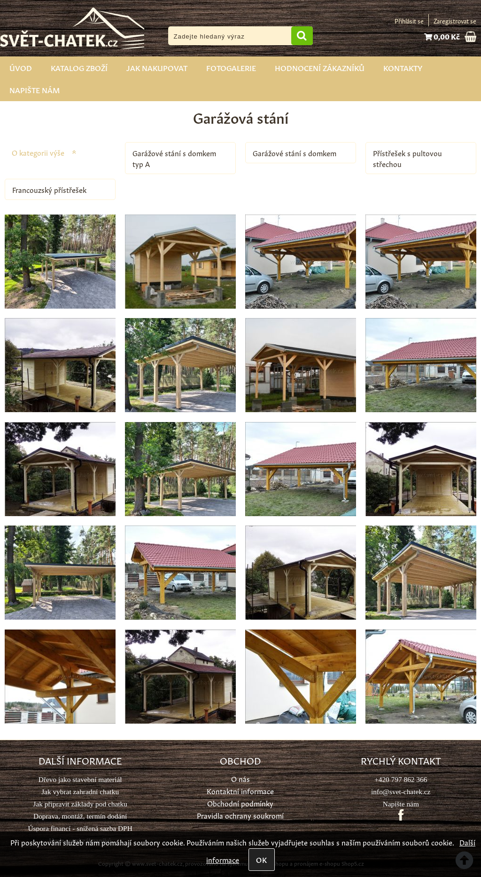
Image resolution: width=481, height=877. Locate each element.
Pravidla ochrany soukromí (240, 815)
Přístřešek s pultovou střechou (407, 158)
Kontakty (402, 67)
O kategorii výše (38, 152)
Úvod (20, 67)
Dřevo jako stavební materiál (80, 779)
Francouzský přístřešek (49, 189)
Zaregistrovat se (455, 20)
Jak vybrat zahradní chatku (80, 792)
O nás (240, 778)
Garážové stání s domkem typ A (174, 158)
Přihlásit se (409, 20)
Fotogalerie (231, 67)
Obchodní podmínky (240, 803)
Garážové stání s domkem (294, 153)
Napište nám (34, 89)
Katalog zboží (79, 67)
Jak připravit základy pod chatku (80, 804)
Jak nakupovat (156, 67)
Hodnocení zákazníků (320, 67)
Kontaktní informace (240, 791)
